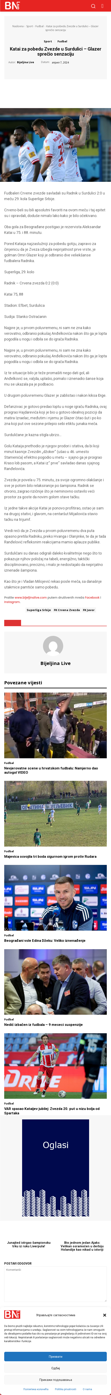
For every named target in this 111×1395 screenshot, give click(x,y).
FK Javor (89, 610)
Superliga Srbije (39, 610)
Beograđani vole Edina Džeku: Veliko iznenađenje (45, 940)
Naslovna (18, 26)
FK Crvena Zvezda (67, 610)
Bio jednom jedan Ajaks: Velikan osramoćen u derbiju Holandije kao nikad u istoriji (82, 1246)
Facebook (92, 597)
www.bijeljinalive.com (31, 597)
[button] (105, 1315)
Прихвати (55, 1357)
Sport (29, 26)
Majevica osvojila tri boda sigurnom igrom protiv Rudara (50, 856)
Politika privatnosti (65, 1389)
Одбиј (55, 1368)
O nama (87, 1389)
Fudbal (39, 26)
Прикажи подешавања (55, 1380)
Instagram (12, 602)
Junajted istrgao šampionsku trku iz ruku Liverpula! (29, 1244)
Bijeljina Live (25, 62)
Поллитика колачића (35, 1389)
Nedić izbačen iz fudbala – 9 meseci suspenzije (43, 1024)
